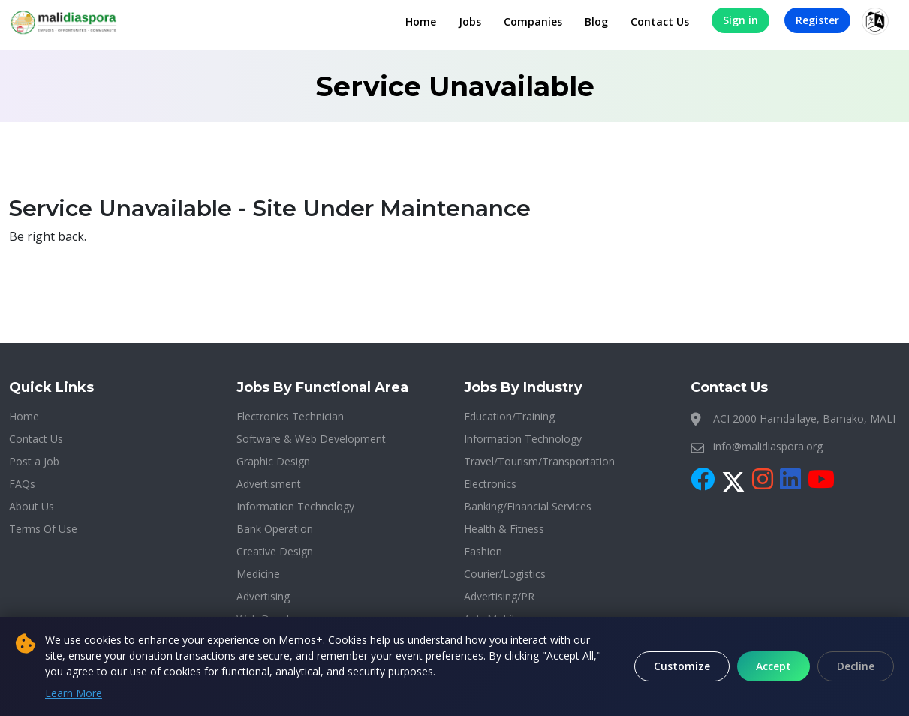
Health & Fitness (504, 529)
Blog (596, 21)
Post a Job (34, 461)
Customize (682, 666)
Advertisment (268, 484)
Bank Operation (274, 529)
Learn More (73, 693)
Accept (773, 666)
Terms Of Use (43, 529)
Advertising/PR (499, 596)
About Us (31, 506)
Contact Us (660, 21)
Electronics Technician (290, 416)
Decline (855, 666)
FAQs (22, 484)
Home (420, 21)
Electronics (490, 484)
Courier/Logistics (505, 574)
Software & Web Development (311, 439)
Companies (533, 21)
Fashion (483, 551)
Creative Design (274, 551)
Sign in (740, 20)
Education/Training (509, 416)
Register (817, 20)
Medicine (258, 574)
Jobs (470, 21)
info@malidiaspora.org (768, 446)
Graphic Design (273, 461)
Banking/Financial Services (527, 506)
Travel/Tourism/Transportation (539, 461)
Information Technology (295, 506)
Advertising (263, 596)
